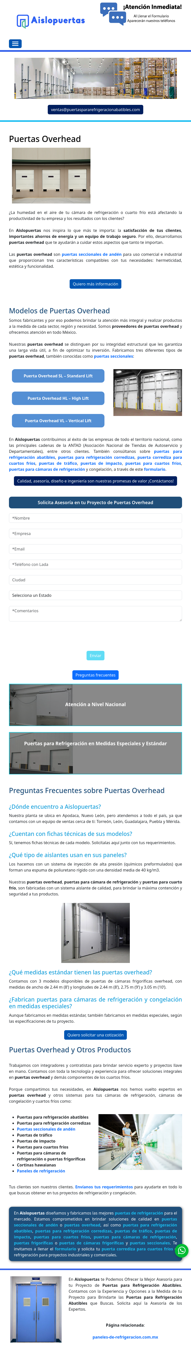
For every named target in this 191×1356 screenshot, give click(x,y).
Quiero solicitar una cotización (95, 1035)
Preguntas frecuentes (96, 675)
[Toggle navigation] (15, 43)
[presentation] (76, 634)
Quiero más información (95, 284)
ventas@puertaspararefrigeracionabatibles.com (95, 109)
